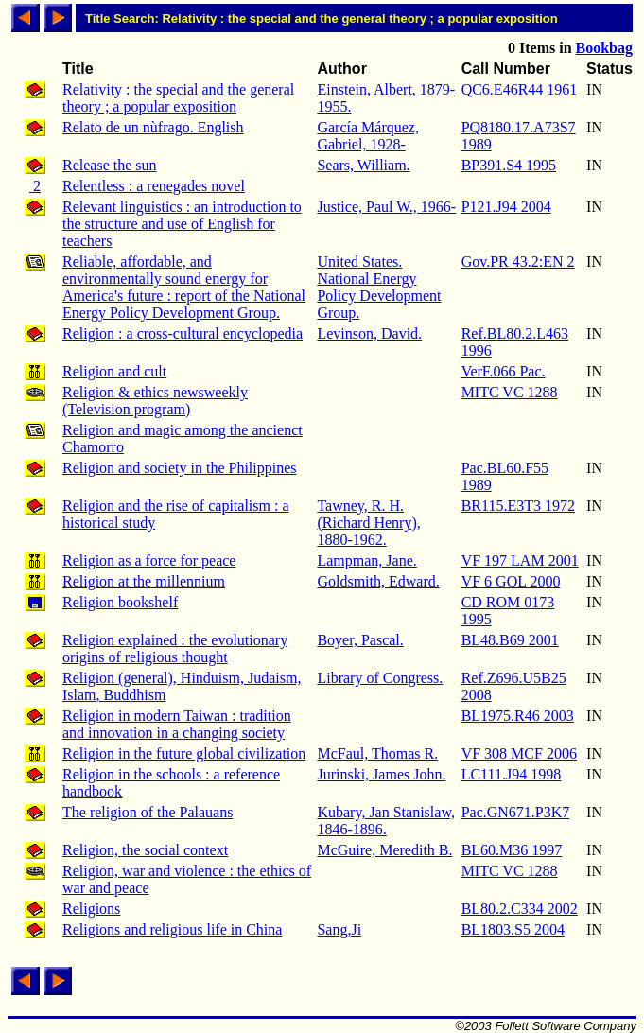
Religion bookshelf (120, 602)
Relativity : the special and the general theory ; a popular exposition (178, 97)
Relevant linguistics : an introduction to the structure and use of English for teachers (182, 224)
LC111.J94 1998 (511, 774)
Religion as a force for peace (148, 560)
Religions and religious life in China (172, 929)
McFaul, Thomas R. (377, 753)
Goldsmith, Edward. (378, 581)
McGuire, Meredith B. (384, 850)
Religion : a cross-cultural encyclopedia (182, 333)
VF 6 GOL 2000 (511, 581)
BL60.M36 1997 (512, 850)
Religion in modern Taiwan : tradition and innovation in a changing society (176, 724)
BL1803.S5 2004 (513, 929)
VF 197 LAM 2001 (520, 560)
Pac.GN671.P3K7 (515, 812)
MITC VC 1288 (509, 392)
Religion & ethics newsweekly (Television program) (155, 400)
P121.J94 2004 (506, 207)
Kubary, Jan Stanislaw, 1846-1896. (385, 820)
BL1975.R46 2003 (517, 716)
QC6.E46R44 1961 (519, 89)
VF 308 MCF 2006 (519, 753)
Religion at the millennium (143, 581)
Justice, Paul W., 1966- (386, 207)
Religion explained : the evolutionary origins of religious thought (174, 648)
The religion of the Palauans (147, 812)
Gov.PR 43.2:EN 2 (518, 262)
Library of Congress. (380, 678)
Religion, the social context (145, 850)
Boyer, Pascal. (360, 640)
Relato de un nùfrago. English (153, 127)
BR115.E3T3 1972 (518, 506)
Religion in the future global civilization (183, 753)
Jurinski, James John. (381, 774)
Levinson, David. (369, 333)
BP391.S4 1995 (508, 165)
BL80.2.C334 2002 (519, 909)
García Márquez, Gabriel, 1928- (368, 135)
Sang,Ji (339, 929)
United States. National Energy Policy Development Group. (379, 287)
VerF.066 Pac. (503, 371)
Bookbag (604, 48)
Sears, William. (363, 165)
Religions (91, 909)
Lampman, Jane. (366, 560)
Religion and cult (114, 371)
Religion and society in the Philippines (179, 468)
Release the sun (109, 165)
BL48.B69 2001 (510, 640)
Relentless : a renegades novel (153, 186)
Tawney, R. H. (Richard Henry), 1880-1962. (368, 523)
